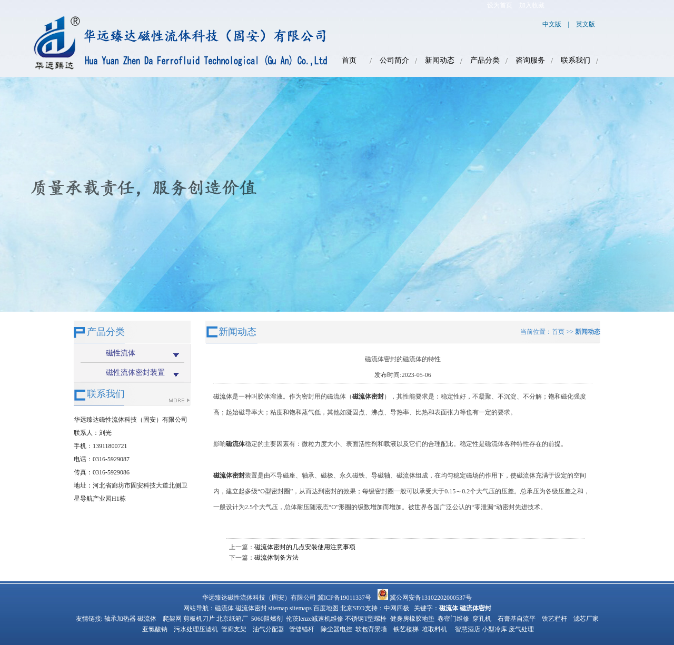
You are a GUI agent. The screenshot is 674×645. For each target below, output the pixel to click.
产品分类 (485, 60)
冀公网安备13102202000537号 (425, 597)
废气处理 (521, 629)
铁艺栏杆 (554, 618)
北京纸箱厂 (232, 618)
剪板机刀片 (199, 618)
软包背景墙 (371, 629)
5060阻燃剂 (267, 618)
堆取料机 (434, 629)
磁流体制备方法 (276, 557)
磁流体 (222, 396)
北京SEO (352, 608)
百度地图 (326, 608)
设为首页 (499, 5)
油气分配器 (268, 629)
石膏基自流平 (517, 618)
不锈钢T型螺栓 (365, 618)
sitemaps (301, 608)
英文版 (585, 24)
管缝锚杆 (301, 629)
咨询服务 (530, 60)
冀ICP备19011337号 (344, 597)
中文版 (551, 24)
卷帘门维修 (453, 618)
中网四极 (396, 608)
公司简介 (394, 60)
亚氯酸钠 (154, 629)
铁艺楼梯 (406, 629)
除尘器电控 (336, 629)
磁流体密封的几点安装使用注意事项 (304, 547)
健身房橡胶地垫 (412, 618)
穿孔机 (481, 618)
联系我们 (575, 60)
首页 (349, 60)
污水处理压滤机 (196, 629)
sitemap (278, 608)
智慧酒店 (467, 629)
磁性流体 (120, 353)
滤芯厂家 (586, 618)
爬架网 (172, 618)
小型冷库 (494, 629)
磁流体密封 (251, 608)
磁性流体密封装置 (135, 372)
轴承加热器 (120, 618)
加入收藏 (531, 5)
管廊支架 (233, 629)
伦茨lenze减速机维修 (314, 618)
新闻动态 (439, 60)
